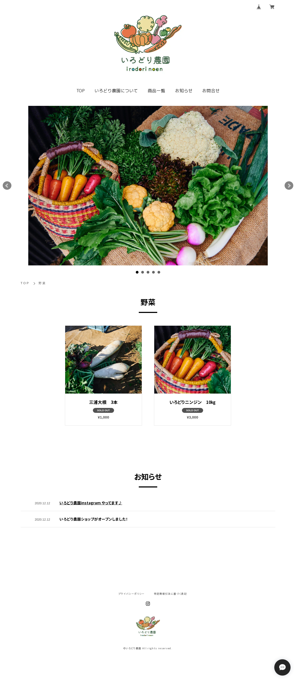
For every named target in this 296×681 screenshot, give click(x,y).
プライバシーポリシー (131, 594)
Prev (7, 185)
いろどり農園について (116, 91)
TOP (80, 91)
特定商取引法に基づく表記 (170, 594)
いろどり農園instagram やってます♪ (90, 502)
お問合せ (211, 91)
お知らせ (184, 91)
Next (289, 185)
